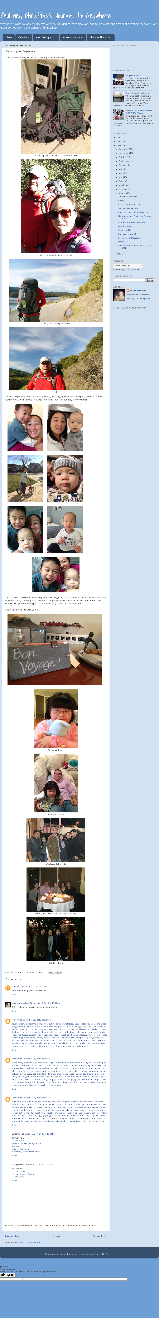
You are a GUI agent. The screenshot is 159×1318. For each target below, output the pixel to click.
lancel (92, 1118)
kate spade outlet (57, 1035)
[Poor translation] (10, 1275)
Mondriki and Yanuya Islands (131, 222)
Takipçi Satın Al (19, 1140)
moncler (52, 1107)
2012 (119, 253)
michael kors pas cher (48, 1068)
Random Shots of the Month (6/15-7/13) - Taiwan (138, 111)
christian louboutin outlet (84, 1040)
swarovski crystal (86, 1101)
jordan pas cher (63, 1071)
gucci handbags (19, 1035)
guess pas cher (34, 1074)
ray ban (52, 1101)
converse (53, 1104)
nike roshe (42, 1085)
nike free (102, 1040)
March (122, 185)
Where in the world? (100, 37)
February (123, 189)
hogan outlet (100, 1079)
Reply (14, 994)
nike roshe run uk (78, 1062)
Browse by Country (73, 37)
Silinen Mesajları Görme (23, 1174)
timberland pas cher (51, 1074)
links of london (66, 1104)
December (124, 149)
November (124, 153)
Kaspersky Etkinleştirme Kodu (26, 1151)
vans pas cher (60, 1065)
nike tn (65, 1062)
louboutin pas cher (33, 1062)
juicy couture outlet (88, 1113)
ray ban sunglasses (96, 1023)
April (121, 181)
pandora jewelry (27, 1110)
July (120, 169)
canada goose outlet (67, 1101)
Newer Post (12, 1236)
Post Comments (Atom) (29, 1242)
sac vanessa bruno (21, 1082)
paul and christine (20, 1003)
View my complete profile (138, 298)
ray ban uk (84, 1082)
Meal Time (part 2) (46, 37)
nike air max (45, 1029)
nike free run (75, 1065)
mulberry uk (31, 1068)
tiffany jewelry (36, 1037)
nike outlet (49, 1023)
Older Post (100, 1236)
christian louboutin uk (69, 1032)
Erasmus (16, 1146)
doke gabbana (83, 1104)
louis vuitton (18, 1023)
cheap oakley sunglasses (87, 1037)
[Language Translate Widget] (128, 265)
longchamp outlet (34, 1023)
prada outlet (18, 1043)
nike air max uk (79, 1076)
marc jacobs (47, 1113)
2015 (119, 137)
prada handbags (73, 1026)
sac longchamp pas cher (50, 1079)
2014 (119, 141)
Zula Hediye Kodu (20, 1149)
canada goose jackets (95, 1115)
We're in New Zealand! (128, 208)
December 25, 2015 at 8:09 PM (37, 1097)
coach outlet (68, 1074)
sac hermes (94, 1076)
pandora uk (100, 1110)
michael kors (18, 1068)
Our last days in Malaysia (137, 93)
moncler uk (100, 1101)
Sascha (15, 986)
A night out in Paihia (127, 196)
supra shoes (18, 1104)
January (122, 193)
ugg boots (24, 1037)
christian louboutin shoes (33, 1040)
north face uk (52, 1082)
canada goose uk (59, 1118)
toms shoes (77, 1107)
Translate (132, 269)
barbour (45, 1118)
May (121, 177)
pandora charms (34, 1104)
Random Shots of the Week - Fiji (133, 212)
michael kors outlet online (93, 1032)
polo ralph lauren (69, 1068)
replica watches (31, 1046)
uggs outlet (80, 1023)
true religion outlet (52, 1062)
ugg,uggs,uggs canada (49, 1115)
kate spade (88, 1065)
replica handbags (80, 1071)
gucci (52, 1110)
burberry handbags (38, 1035)
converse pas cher (26, 1071)
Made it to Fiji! (124, 230)
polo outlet (88, 1026)
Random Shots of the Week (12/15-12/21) (134, 246)
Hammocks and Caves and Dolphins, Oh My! (135, 217)
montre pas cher (63, 1113)
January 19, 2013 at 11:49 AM (46, 1003)
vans (45, 1104)
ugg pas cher (40, 1107)
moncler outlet (33, 1113)
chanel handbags (66, 1043)
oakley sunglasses (64, 1023)
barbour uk (25, 1101)
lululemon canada (29, 1065)
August (122, 165)
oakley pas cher (85, 1068)
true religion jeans (71, 1079)
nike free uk (87, 1079)
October (123, 157)
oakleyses (17, 1019)
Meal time (23, 37)
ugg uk (15, 1101)
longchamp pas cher (45, 1071)
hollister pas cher (69, 1082)
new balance (38, 1082)
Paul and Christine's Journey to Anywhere (55, 16)
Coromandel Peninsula (129, 204)
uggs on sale (93, 1043)
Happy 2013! (124, 241)
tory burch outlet (38, 1026)
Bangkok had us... (133, 75)
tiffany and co (45, 1046)
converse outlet (98, 1104)
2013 (119, 145)
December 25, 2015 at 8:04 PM (37, 1019)
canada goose (91, 1107)
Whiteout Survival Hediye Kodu (26, 1143)
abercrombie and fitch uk (24, 1085)
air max (34, 1079)
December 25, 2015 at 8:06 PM (37, 1058)
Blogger (110, 1254)
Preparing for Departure (129, 238)
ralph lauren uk (98, 1082)
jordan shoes (50, 1043)
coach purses (95, 1071)
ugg (75, 1113)
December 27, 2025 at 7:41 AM (39, 1164)
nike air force (45, 1065)
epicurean (88, 1254)
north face (17, 1062)
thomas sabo (34, 1118)
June (121, 173)
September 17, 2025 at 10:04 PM (40, 1134)
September (124, 161)
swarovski (101, 1118)
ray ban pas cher (83, 1074)
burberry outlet (30, 1032)
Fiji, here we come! (127, 234)
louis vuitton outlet (65, 1037)
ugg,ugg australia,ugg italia (46, 1121)
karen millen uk (39, 1101)
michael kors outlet (62, 1046)
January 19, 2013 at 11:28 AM (33, 986)
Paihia (121, 200)
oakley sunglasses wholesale (82, 1029)
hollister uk (100, 1065)
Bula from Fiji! (124, 226)
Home (9, 37)
